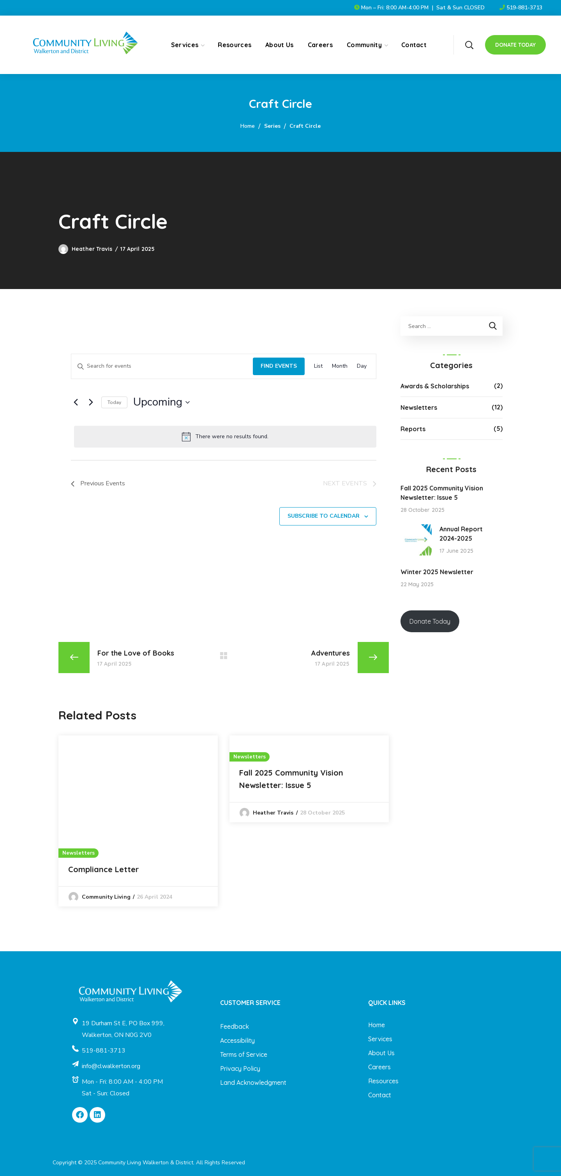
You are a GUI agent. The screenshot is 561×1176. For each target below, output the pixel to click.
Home (247, 126)
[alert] (225, 437)
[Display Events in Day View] (362, 366)
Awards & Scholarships (434, 386)
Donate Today (429, 621)
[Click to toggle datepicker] (161, 402)
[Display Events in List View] (318, 366)
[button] (469, 45)
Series (272, 126)
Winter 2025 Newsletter (436, 572)
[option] (138, 820)
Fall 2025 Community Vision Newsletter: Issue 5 (291, 779)
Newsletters (78, 853)
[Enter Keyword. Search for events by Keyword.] (162, 366)
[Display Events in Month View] (340, 366)
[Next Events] (90, 402)
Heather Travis (92, 248)
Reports (412, 429)
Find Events (279, 366)
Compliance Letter (103, 869)
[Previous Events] (75, 402)
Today (114, 402)
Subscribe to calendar (324, 516)
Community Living (106, 897)
